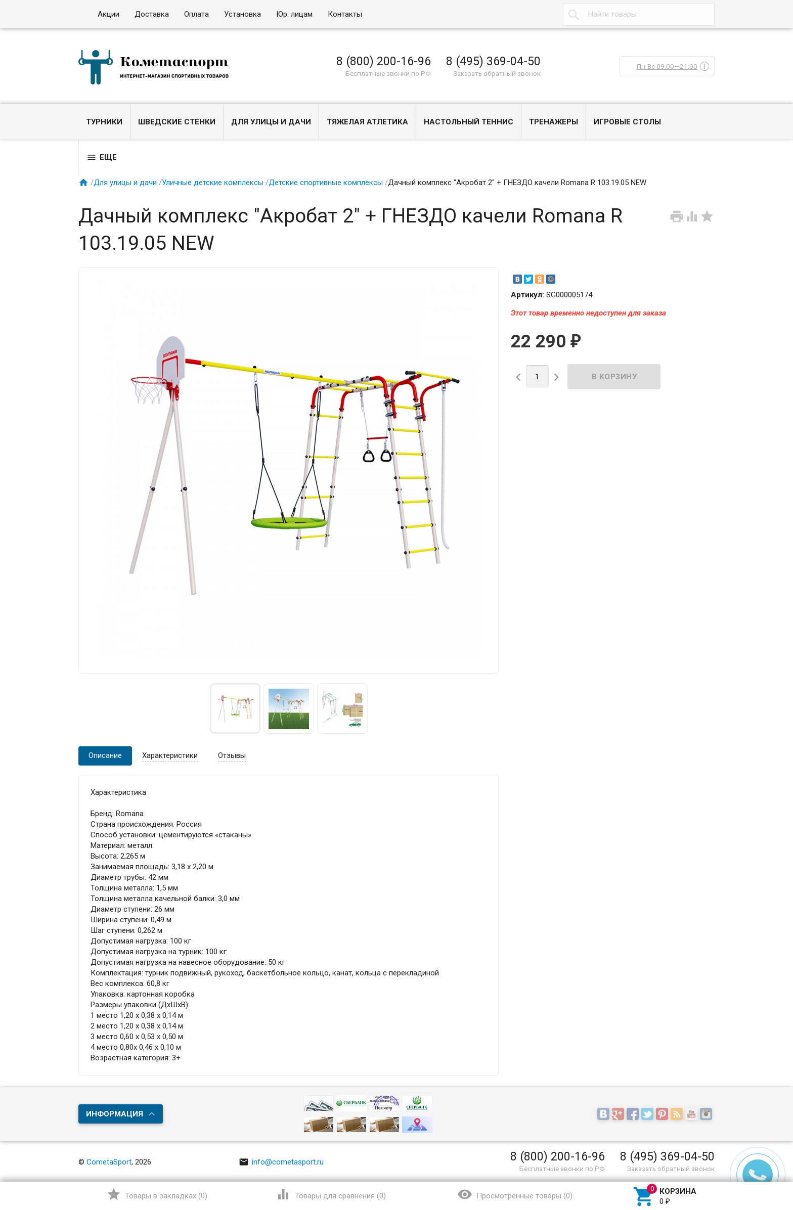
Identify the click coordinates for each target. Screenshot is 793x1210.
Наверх (750, 1161)
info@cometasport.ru (281, 1162)
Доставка (152, 14)
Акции (108, 14)
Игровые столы (627, 121)
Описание (105, 755)
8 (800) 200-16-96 (383, 61)
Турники (104, 121)
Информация (114, 1113)
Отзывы (232, 755)
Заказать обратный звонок (497, 73)
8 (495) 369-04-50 (493, 61)
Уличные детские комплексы (212, 182)
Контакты (345, 14)
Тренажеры (553, 121)
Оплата (196, 14)
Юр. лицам (294, 14)
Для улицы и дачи (271, 121)
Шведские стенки (176, 121)
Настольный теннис (468, 121)
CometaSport (108, 1162)
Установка (242, 14)
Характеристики (170, 755)
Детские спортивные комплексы (326, 182)
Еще (101, 157)
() (157, 1194)
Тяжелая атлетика (367, 121)
